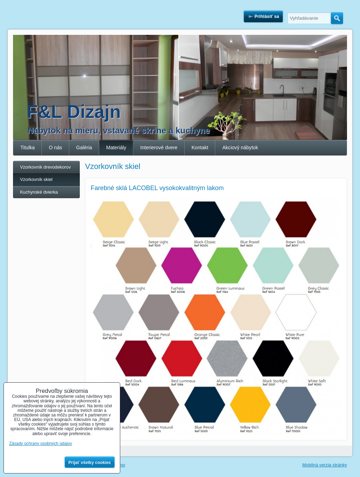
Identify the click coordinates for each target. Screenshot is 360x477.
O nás (55, 147)
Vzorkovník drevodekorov (45, 167)
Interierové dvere (159, 147)
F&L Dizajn (74, 111)
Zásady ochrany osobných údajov (40, 443)
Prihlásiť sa (267, 16)
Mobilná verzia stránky (324, 464)
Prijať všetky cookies (90, 462)
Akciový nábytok (240, 147)
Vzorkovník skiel (36, 179)
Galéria (84, 147)
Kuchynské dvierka (39, 192)
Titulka (27, 147)
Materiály (116, 147)
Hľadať (337, 18)
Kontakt (200, 147)
